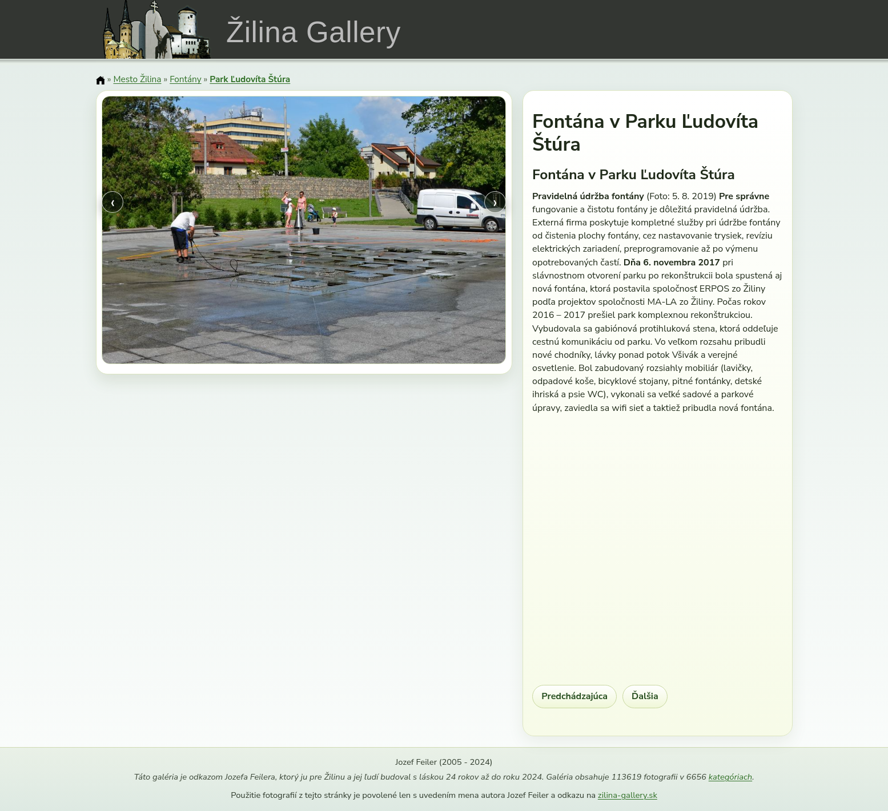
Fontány (185, 79)
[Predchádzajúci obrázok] (162, 232)
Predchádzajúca (574, 696)
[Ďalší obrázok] (445, 232)
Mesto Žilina (137, 79)
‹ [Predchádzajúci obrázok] (112, 202)
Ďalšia (645, 696)
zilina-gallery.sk (627, 795)
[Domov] (100, 80)
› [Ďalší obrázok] (495, 202)
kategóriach (730, 776)
